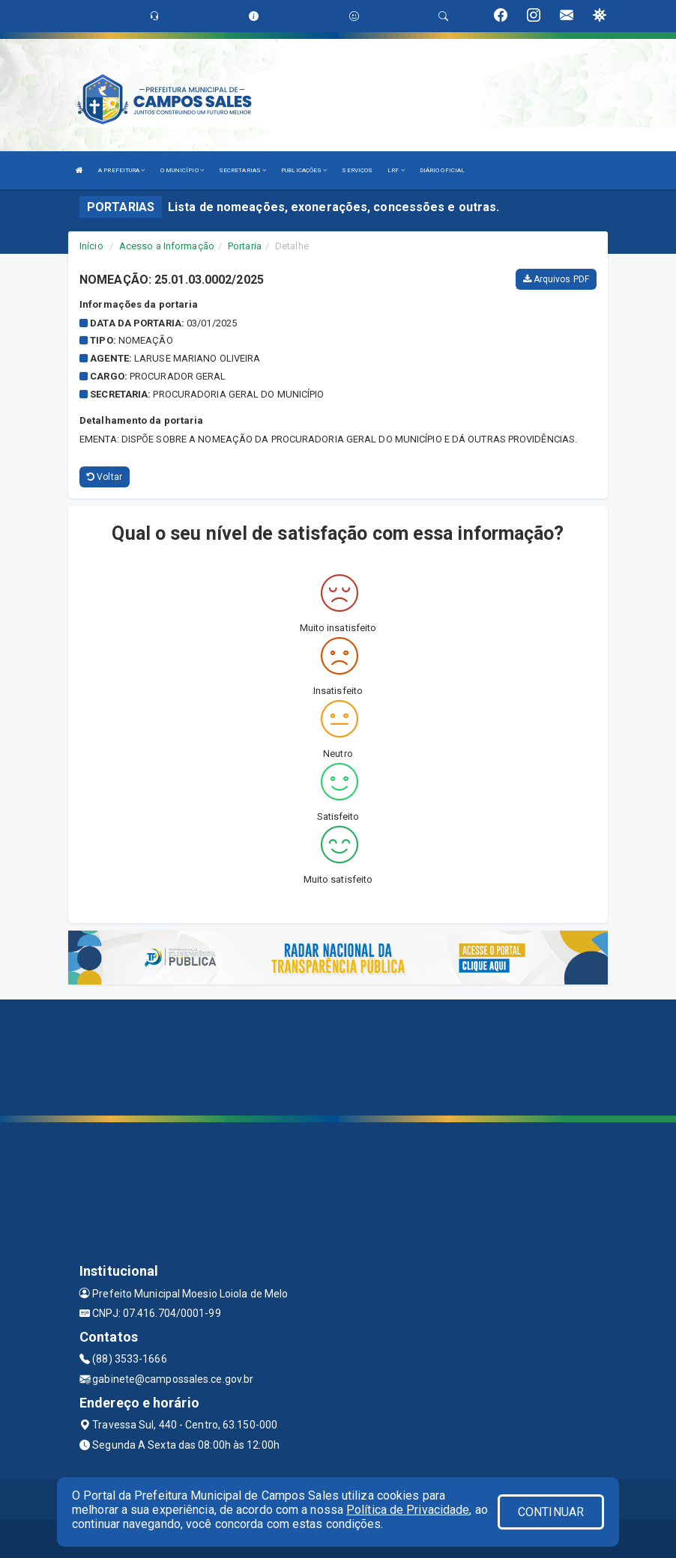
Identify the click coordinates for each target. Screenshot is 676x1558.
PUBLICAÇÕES (304, 170)
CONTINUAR (551, 1512)
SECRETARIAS (242, 170)
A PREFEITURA (121, 170)
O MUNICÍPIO (182, 170)
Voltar (104, 477)
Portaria (245, 246)
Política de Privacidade (407, 1510)
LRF (396, 170)
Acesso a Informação (166, 246)
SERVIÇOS (357, 170)
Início (91, 246)
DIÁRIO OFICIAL (442, 170)
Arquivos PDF (556, 279)
